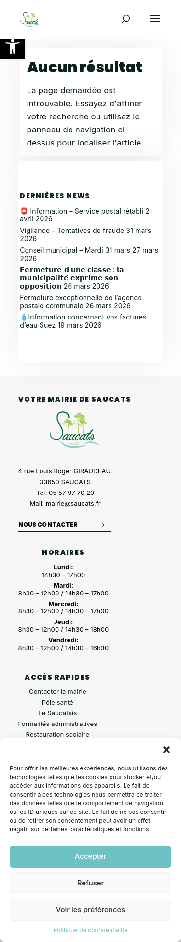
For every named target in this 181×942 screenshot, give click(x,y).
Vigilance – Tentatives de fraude (72, 230)
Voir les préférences (90, 909)
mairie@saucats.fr (73, 503)
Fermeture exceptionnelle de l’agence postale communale (81, 301)
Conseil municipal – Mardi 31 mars (75, 250)
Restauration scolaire (58, 734)
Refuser (90, 882)
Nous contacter (48, 525)
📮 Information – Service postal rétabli (81, 211)
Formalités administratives (57, 723)
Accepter (91, 856)
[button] (12, 46)
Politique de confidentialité (90, 930)
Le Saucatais (57, 713)
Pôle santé (57, 702)
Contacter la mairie (57, 691)
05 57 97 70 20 (71, 492)
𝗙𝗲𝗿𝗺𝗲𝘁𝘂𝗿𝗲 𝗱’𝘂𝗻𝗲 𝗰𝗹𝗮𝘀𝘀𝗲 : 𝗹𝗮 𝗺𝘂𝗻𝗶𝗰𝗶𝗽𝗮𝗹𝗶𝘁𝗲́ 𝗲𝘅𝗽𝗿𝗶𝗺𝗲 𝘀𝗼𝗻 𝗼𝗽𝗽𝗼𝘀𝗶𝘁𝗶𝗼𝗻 (72, 277)
